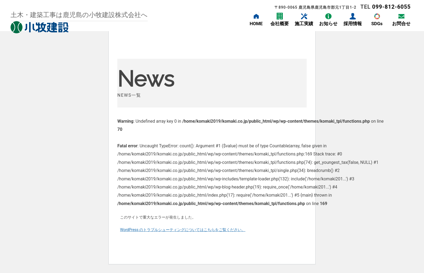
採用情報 (352, 23)
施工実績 (304, 23)
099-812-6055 (391, 7)
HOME (256, 23)
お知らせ (328, 23)
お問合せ (401, 23)
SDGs (377, 23)
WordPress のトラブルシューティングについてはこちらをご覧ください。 (183, 229)
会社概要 (279, 23)
